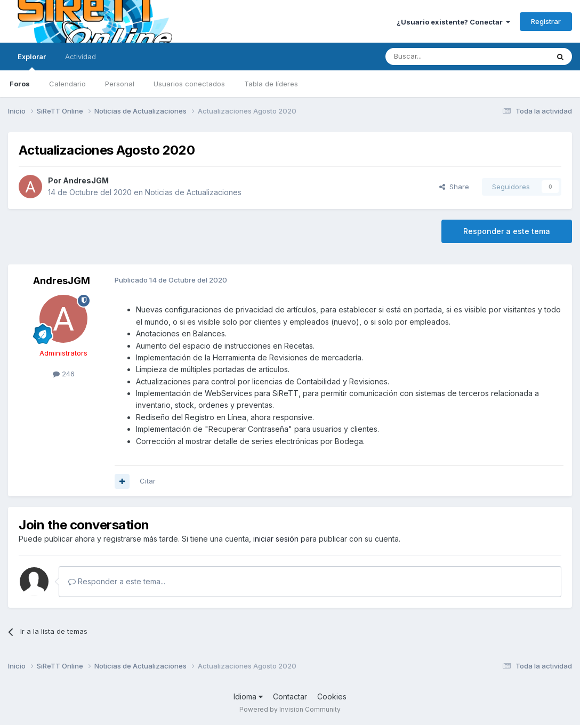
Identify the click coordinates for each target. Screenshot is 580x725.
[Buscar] (440, 56)
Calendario (67, 83)
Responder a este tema (506, 231)
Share (454, 186)
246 (64, 373)
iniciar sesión (276, 538)
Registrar (546, 21)
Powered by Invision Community (290, 709)
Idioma (248, 696)
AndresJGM (86, 180)
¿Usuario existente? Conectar (453, 22)
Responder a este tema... (116, 581)
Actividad (80, 56)
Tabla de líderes (271, 83)
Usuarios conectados (189, 83)
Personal (119, 83)
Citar (148, 481)
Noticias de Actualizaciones (193, 192)
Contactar (290, 696)
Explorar (32, 61)
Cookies (332, 696)
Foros (20, 83)
